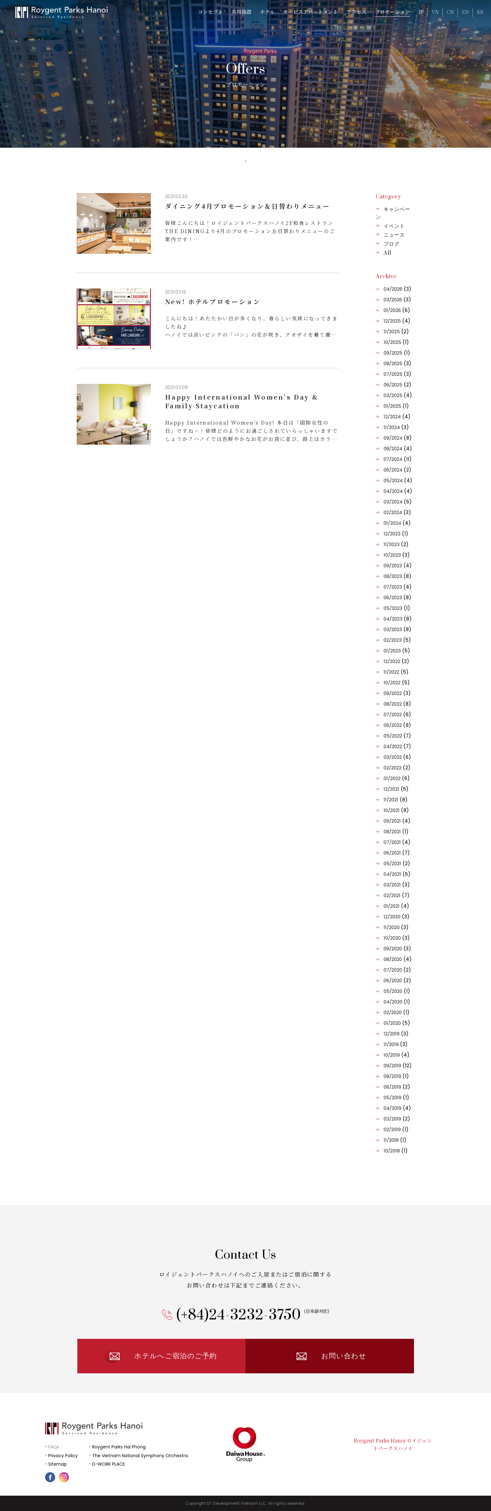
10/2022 (397, 682)
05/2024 (398, 480)
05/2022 (397, 736)
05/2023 (397, 608)
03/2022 (397, 757)
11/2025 (396, 331)
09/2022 (397, 693)
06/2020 (397, 980)
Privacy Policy (63, 1455)
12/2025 (397, 321)
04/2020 (397, 1001)
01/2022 (397, 778)
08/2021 (396, 831)
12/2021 (396, 789)
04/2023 (398, 618)
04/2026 (397, 289)
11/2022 (396, 672)
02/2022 (397, 767)
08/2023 (397, 576)
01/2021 (396, 906)
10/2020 (397, 938)
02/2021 (397, 895)
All (387, 253)
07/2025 (397, 374)
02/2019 (396, 1129)
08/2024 (398, 448)
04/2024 (398, 491)
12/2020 (397, 916)
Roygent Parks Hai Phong (119, 1447)
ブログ (392, 244)
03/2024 (398, 501)
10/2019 (397, 1055)
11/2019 (396, 1044)
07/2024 (398, 459)
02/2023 (397, 640)
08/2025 (397, 363)
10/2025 (396, 342)
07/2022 (397, 714)
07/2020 (397, 970)
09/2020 (397, 948)
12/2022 (396, 661)
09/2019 (398, 1065)
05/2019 (396, 1097)
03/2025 (398, 395)
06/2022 (397, 725)
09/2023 (398, 565)
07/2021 (397, 842)
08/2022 (397, 704)
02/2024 (397, 512)
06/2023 (397, 597)
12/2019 (396, 1033)
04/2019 (397, 1108)
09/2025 (397, 353)
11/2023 (396, 544)
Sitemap (57, 1464)
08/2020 (398, 959)
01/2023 (397, 650)
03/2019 (397, 1118)
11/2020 (396, 927)
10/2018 (396, 1150)
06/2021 (397, 853)
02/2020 (397, 1012)
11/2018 (395, 1140)
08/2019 (396, 1076)
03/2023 (397, 629)
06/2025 (397, 384)
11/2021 (396, 799)
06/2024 (397, 470)
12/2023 (396, 533)
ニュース (394, 235)
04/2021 (397, 874)
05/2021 (397, 863)
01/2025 (396, 406)
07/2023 (398, 587)
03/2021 (397, 884)
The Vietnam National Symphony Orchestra (140, 1455)
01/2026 (397, 310)
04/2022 (397, 746)
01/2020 (397, 1023)
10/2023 (397, 555)
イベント (394, 226)
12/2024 (397, 416)
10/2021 (396, 810)
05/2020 (397, 991)
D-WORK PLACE (108, 1464)
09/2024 (398, 438)
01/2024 (397, 523)
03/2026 (397, 299)
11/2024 (396, 427)
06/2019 (397, 1087)
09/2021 (397, 821)
